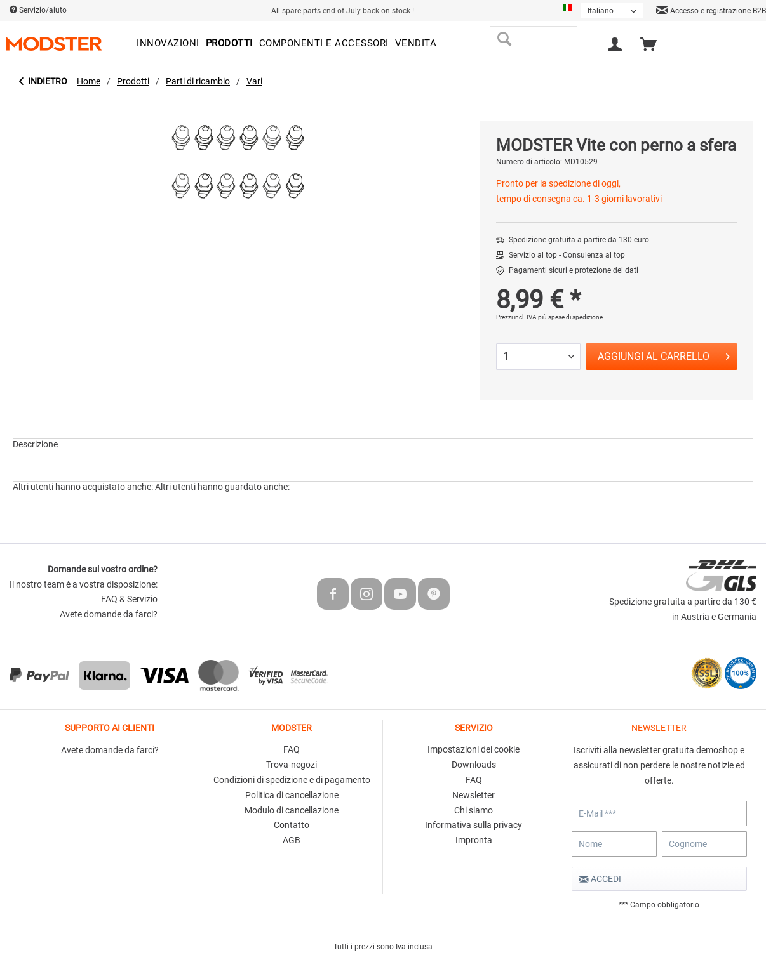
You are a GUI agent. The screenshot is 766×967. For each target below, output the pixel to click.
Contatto (291, 825)
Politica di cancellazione (292, 795)
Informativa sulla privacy (473, 825)
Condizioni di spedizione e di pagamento (291, 780)
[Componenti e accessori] (324, 44)
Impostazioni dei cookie (473, 749)
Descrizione (35, 444)
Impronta (473, 840)
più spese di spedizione (570, 316)
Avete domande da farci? (109, 614)
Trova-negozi (291, 765)
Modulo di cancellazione (292, 810)
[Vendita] (416, 44)
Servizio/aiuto (38, 10)
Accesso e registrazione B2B (711, 10)
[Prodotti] (229, 44)
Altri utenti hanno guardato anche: (222, 487)
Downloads (474, 765)
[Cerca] (504, 38)
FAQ (291, 749)
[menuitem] (168, 44)
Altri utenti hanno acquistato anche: (83, 487)
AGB (291, 840)
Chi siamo (473, 810)
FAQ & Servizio (129, 599)
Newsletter (473, 795)
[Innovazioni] (168, 44)
